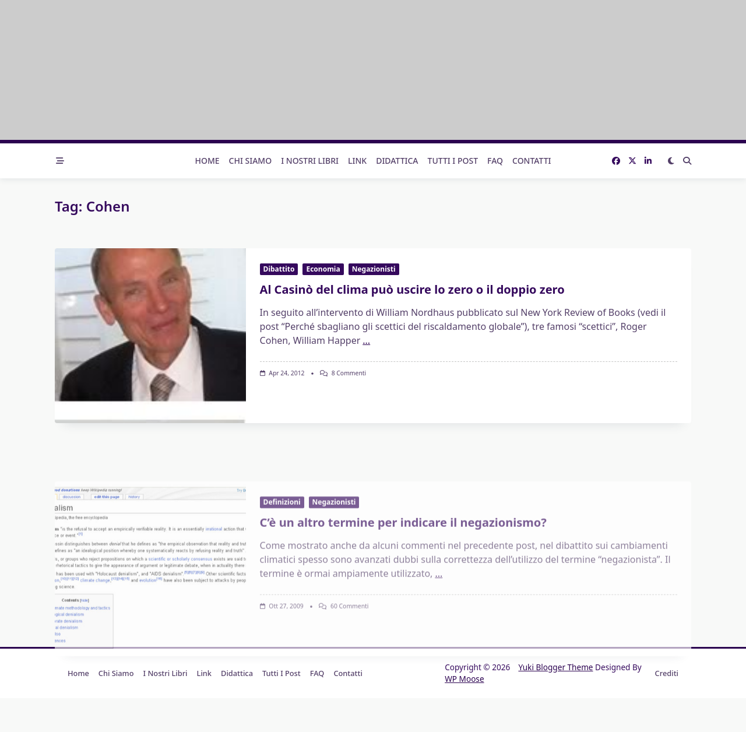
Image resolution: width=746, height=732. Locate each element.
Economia (323, 269)
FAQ (495, 160)
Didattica (397, 160)
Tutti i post (453, 160)
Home (207, 160)
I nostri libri (310, 160)
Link (357, 160)
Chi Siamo (250, 160)
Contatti (531, 160)
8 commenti (349, 373)
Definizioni (282, 567)
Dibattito (279, 269)
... (366, 340)
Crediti (666, 673)
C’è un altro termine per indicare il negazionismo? (403, 587)
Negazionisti (374, 269)
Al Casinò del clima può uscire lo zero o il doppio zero (412, 289)
